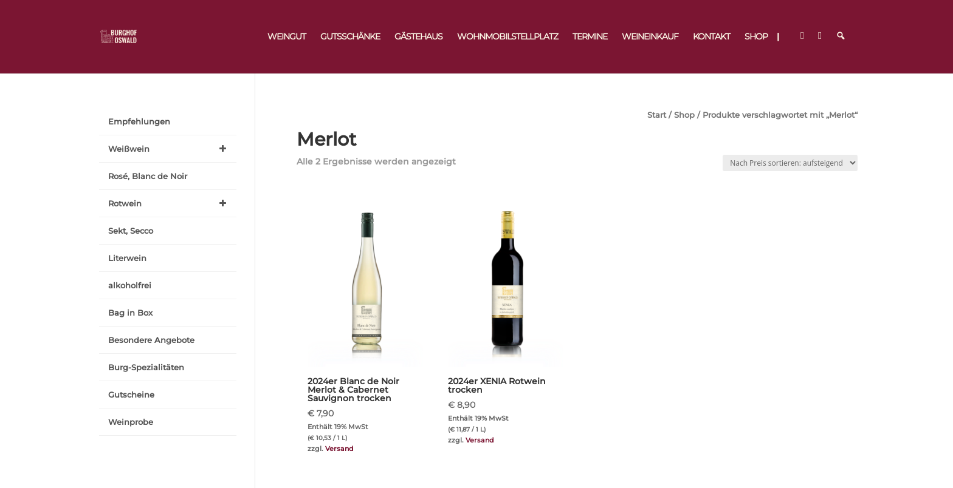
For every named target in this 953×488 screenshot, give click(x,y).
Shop (756, 37)
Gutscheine (131, 394)
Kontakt (711, 37)
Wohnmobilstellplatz (507, 37)
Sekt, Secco (130, 231)
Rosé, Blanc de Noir (147, 176)
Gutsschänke (350, 37)
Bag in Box (130, 312)
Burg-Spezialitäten (146, 367)
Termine (590, 37)
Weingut (286, 37)
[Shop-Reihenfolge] (790, 163)
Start (656, 115)
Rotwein (169, 203)
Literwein (127, 258)
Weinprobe (130, 422)
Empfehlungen (139, 121)
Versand (339, 448)
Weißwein (169, 148)
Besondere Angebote (151, 340)
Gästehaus (418, 37)
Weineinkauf (650, 37)
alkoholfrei (129, 285)
